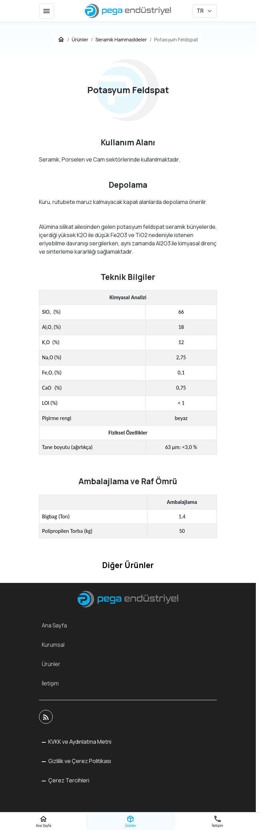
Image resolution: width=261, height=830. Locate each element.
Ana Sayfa (54, 625)
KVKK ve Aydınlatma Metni (79, 741)
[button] (65, 780)
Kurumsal (53, 644)
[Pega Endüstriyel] (128, 11)
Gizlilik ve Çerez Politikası (79, 761)
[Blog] (46, 717)
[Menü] (46, 11)
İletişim (50, 683)
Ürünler (51, 664)
